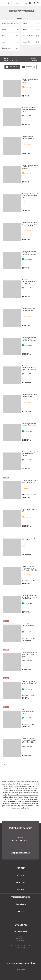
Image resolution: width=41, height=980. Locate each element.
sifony (16, 797)
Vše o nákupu (20, 904)
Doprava (20, 890)
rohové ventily (8, 799)
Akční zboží (20, 882)
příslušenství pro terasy (18, 803)
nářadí (15, 801)
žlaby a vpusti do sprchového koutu (19, 795)
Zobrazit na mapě (20, 947)
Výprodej (20, 875)
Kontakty (20, 911)
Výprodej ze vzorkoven (20, 897)
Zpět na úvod (7, 765)
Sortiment (20, 868)
